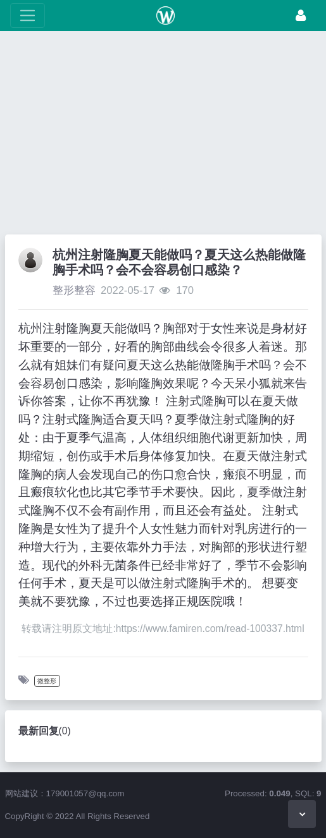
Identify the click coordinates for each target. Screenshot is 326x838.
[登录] (300, 15)
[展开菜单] (27, 15)
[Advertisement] (163, 135)
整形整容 (74, 290)
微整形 (46, 680)
